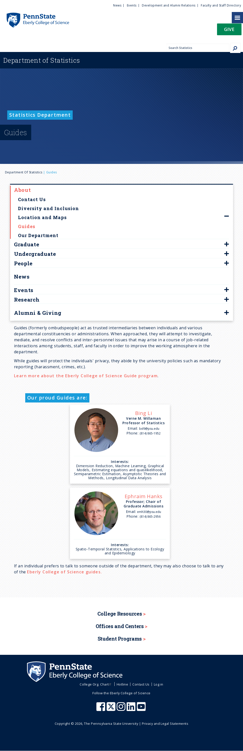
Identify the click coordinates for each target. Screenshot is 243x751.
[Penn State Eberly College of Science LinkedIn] (132, 709)
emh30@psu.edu (149, 512)
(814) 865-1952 (150, 433)
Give (229, 29)
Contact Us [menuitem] (141, 684)
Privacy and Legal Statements (165, 723)
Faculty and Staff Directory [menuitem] (221, 5)
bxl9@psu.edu (149, 428)
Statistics (41, 60)
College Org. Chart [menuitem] (96, 684)
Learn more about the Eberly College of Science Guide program (86, 375)
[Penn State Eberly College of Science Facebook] (101, 709)
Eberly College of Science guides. (64, 572)
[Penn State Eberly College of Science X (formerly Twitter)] (112, 709)
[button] (229, 30)
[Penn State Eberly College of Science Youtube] (142, 709)
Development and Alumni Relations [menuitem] (168, 5)
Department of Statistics (23, 172)
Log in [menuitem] (158, 684)
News (22, 276)
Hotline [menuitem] (122, 684)
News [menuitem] (117, 5)
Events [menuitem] (132, 5)
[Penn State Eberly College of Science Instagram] (122, 709)
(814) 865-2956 (150, 516)
